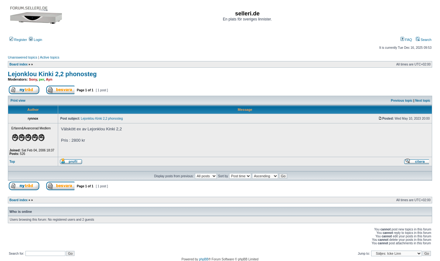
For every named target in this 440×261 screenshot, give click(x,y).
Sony (33, 79)
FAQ (406, 40)
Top (12, 161)
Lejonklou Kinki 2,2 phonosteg (52, 74)
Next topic (422, 100)
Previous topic (402, 100)
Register (18, 40)
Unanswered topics (22, 57)
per (41, 79)
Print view (18, 100)
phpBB (203, 259)
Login (35, 40)
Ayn (49, 79)
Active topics (49, 57)
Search (424, 40)
